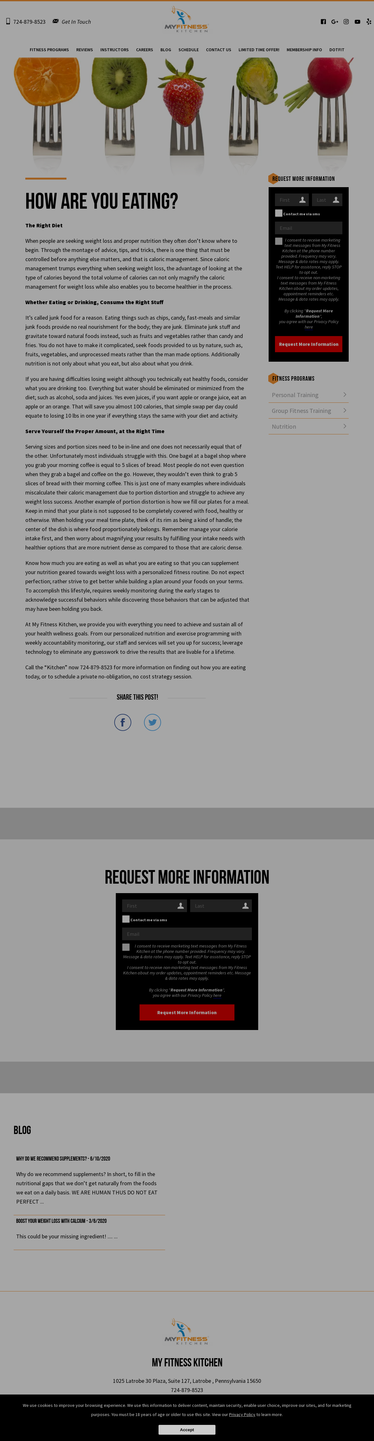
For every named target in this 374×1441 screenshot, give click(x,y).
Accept (187, 1429)
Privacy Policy (242, 1414)
